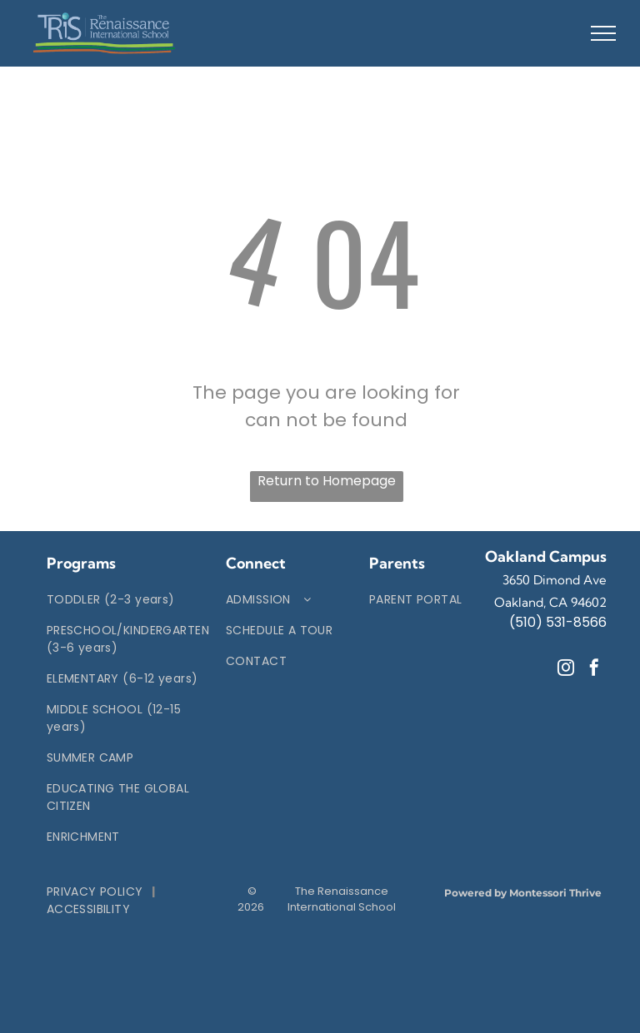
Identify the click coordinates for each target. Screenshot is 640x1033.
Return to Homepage (327, 480)
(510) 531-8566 (558, 622)
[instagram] (565, 669)
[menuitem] (128, 599)
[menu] (603, 33)
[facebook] (594, 669)
